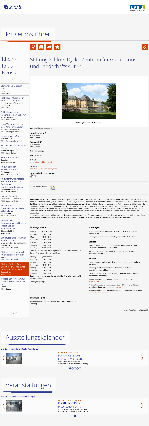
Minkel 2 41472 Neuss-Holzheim (14, 256)
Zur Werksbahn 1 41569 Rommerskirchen (14, 116)
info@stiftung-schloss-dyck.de (41, 162)
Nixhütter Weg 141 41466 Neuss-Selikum (14, 149)
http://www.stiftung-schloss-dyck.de (43, 169)
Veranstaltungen (28, 385)
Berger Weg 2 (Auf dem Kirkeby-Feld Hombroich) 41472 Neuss (14, 103)
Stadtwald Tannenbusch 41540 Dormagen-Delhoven (14, 128)
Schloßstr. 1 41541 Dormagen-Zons (14, 159)
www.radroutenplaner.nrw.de (100, 293)
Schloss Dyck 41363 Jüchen (14, 269)
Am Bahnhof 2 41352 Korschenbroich (14, 170)
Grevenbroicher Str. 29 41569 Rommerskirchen (14, 185)
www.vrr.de (120, 287)
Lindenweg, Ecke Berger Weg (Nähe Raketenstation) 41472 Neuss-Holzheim (14, 242)
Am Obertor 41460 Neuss (14, 89)
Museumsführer (28, 34)
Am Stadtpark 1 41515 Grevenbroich (14, 210)
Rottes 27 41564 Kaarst (14, 283)
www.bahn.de (94, 281)
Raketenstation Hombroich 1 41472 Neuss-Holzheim (14, 198)
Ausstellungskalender (35, 337)
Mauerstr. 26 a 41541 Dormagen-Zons (14, 138)
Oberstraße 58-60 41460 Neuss (14, 226)
